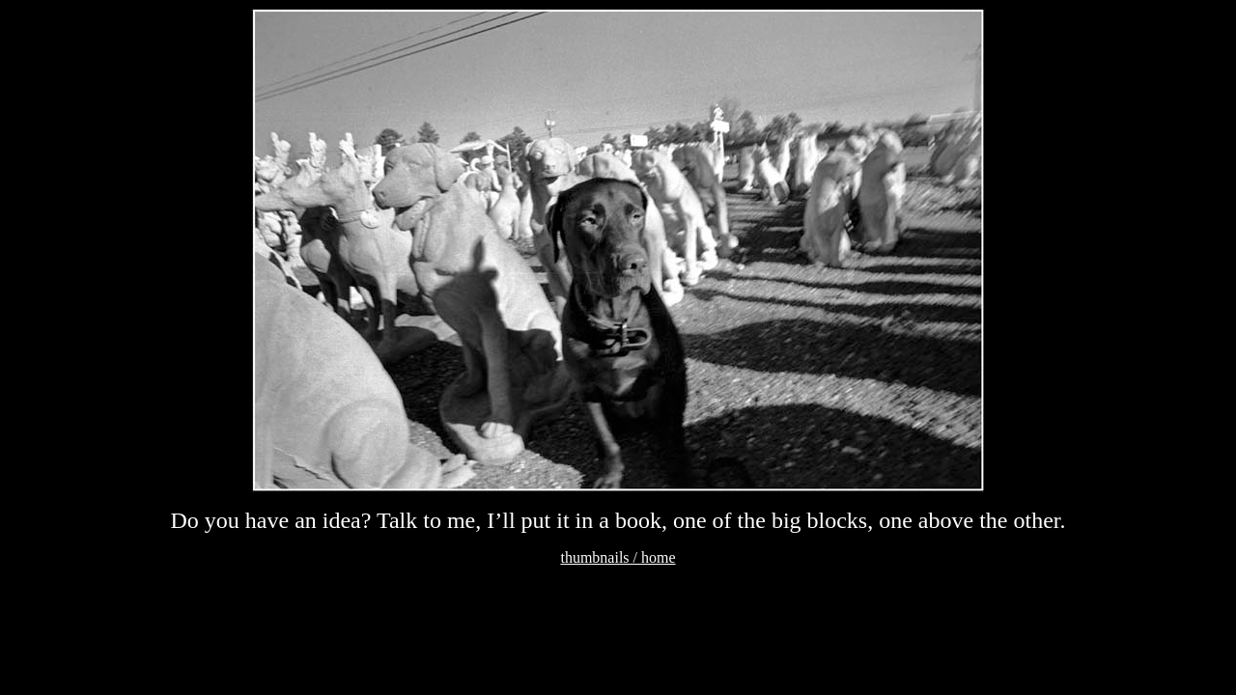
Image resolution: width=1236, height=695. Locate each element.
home (658, 557)
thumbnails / (600, 557)
